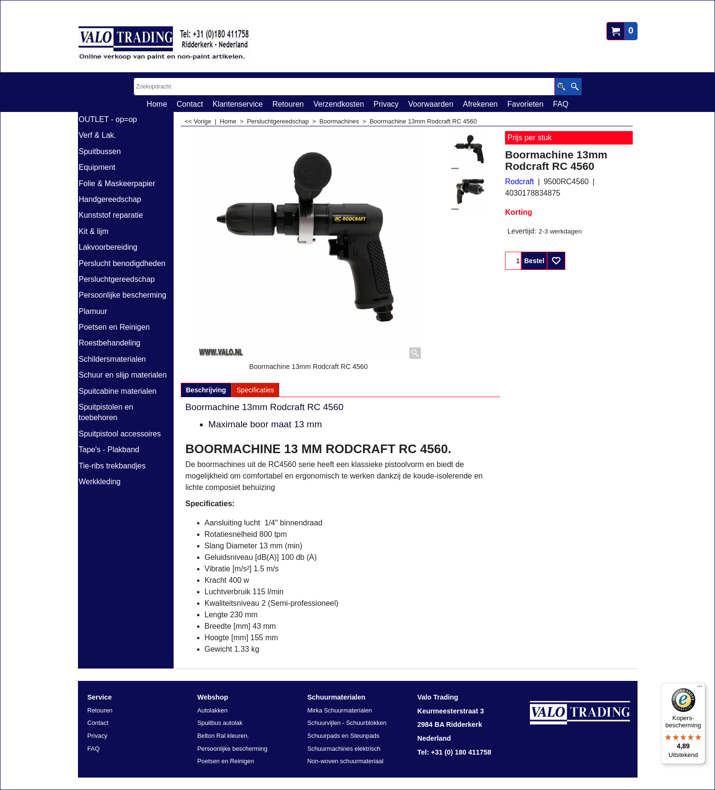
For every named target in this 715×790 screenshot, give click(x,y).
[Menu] (699, 688)
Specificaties (256, 390)
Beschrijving (206, 390)
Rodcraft (519, 182)
